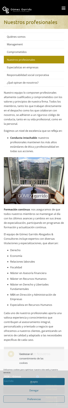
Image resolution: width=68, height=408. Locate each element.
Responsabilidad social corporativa (28, 75)
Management (15, 44)
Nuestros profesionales (21, 60)
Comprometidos (17, 52)
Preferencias (34, 399)
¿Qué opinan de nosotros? (22, 82)
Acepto (34, 381)
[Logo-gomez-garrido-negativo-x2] (17, 7)
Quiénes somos (16, 36)
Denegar (34, 390)
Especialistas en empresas (22, 67)
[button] (64, 8)
